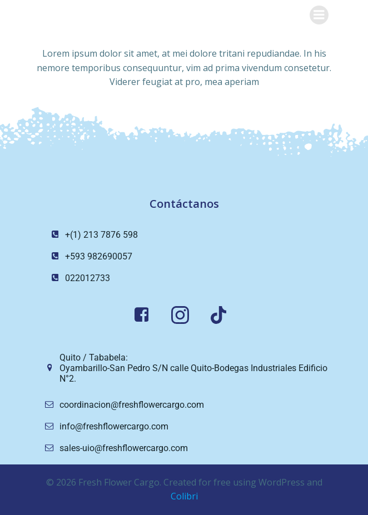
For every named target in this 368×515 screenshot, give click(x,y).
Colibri (184, 496)
